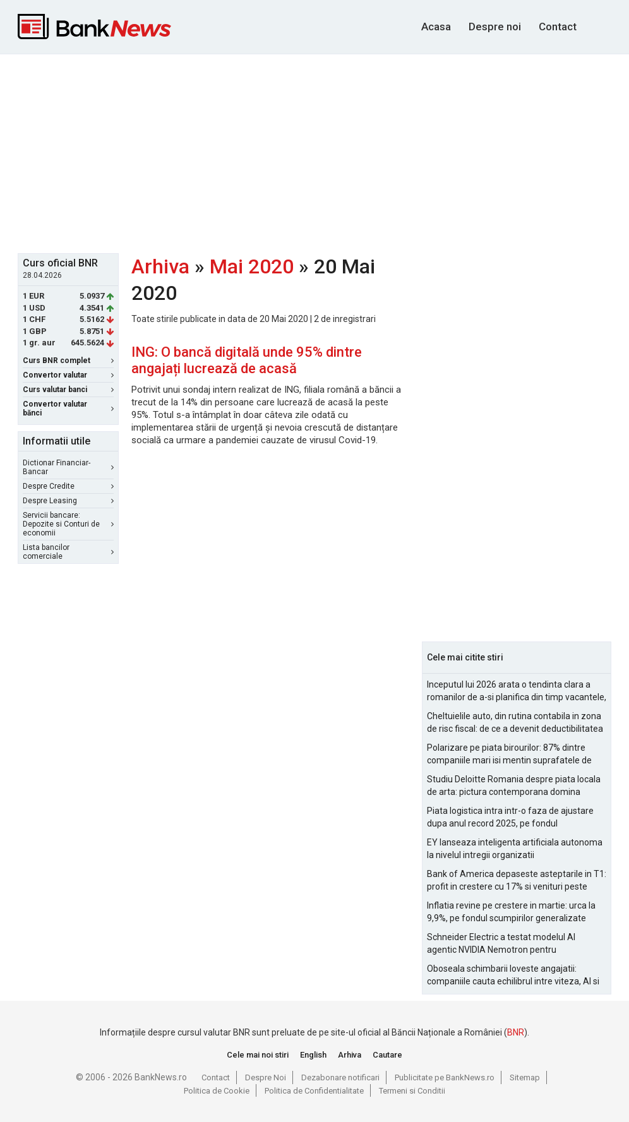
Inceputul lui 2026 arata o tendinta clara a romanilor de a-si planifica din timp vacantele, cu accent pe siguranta (516, 691)
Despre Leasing (68, 500)
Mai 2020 (252, 266)
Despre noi (495, 26)
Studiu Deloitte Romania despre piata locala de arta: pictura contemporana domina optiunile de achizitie (514, 786)
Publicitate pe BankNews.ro (444, 1077)
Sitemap (525, 1077)
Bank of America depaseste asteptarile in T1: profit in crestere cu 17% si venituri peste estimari (516, 881)
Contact (558, 26)
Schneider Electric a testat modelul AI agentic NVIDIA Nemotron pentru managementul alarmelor (501, 944)
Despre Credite (68, 486)
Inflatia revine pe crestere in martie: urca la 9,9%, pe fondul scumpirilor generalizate (511, 911)
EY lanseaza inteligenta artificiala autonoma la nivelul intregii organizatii (514, 848)
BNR (515, 1032)
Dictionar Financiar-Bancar (68, 467)
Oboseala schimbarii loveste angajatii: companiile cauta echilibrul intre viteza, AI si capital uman (513, 976)
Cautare (387, 1054)
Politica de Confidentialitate (314, 1090)
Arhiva (160, 266)
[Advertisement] (323, 152)
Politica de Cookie (216, 1090)
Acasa (436, 26)
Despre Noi (265, 1077)
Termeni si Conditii (412, 1090)
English (313, 1054)
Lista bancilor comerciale (68, 552)
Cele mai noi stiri (258, 1054)
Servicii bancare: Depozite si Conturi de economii (68, 524)
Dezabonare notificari (340, 1077)
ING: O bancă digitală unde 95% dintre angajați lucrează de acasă (246, 360)
